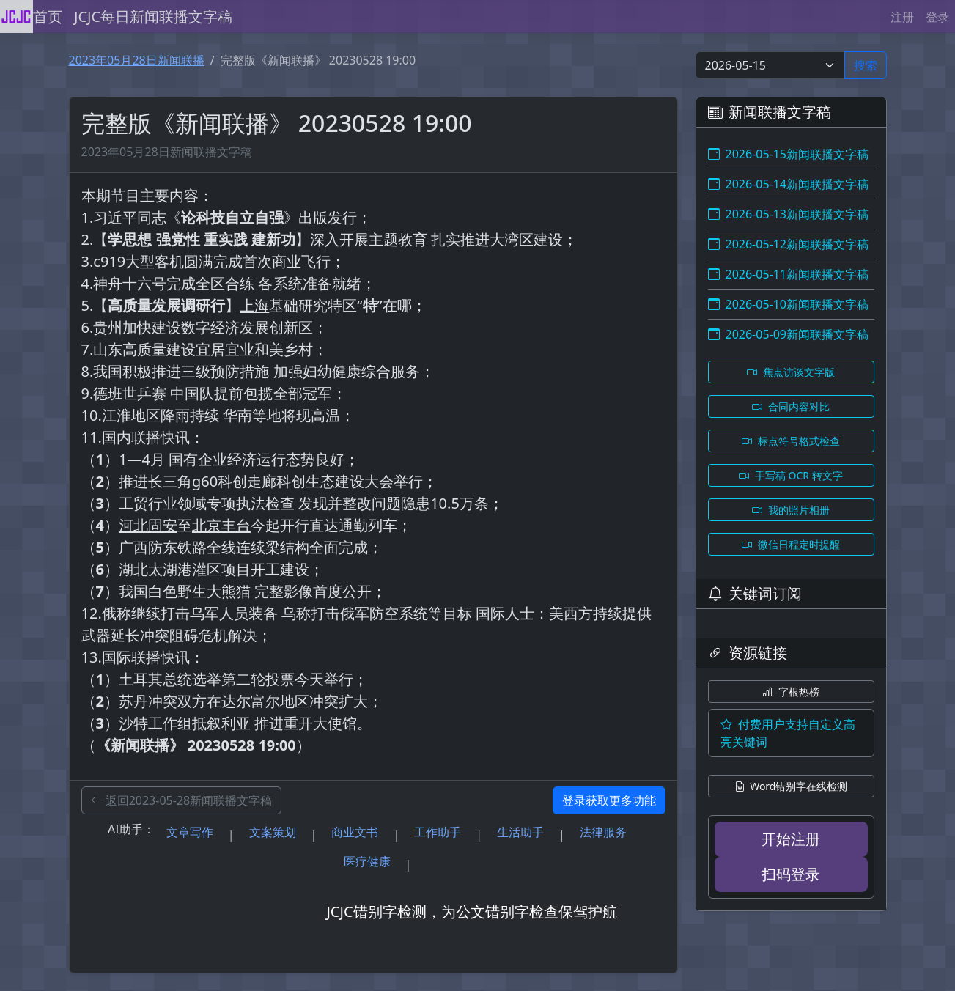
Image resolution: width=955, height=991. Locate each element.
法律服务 (603, 832)
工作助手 (437, 832)
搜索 (865, 65)
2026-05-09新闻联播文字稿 (788, 334)
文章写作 (189, 832)
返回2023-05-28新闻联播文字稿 (182, 800)
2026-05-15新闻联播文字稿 (788, 154)
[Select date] (770, 65)
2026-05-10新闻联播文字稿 (788, 304)
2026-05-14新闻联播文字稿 (788, 184)
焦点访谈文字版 (791, 372)
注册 (902, 17)
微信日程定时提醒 (791, 544)
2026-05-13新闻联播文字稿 (788, 214)
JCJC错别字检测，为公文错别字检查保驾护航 (471, 911)
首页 (47, 16)
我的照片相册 (791, 510)
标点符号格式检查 (791, 441)
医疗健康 (367, 861)
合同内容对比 (791, 406)
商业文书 (354, 832)
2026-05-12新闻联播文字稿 (788, 244)
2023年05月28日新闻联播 (136, 60)
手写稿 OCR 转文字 (790, 475)
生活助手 (520, 832)
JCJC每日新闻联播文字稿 (153, 16)
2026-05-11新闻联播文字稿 (788, 274)
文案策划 (272, 832)
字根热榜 (790, 692)
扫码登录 (791, 874)
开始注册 (791, 839)
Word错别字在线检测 (791, 786)
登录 (937, 17)
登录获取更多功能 (609, 800)
